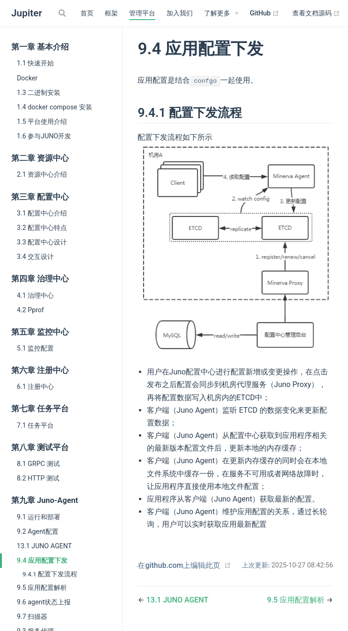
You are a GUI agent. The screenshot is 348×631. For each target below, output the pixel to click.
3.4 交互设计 (35, 256)
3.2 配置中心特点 (42, 227)
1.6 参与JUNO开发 (44, 136)
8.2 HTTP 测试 (38, 478)
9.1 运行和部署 (38, 517)
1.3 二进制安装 (38, 92)
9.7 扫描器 (32, 616)
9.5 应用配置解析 (42, 587)
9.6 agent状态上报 (44, 602)
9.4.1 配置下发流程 (49, 574)
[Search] (63, 13)
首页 (87, 13)
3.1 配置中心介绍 (42, 213)
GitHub (264, 13)
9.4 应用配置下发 (42, 560)
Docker (27, 78)
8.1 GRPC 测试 (38, 463)
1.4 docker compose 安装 (54, 107)
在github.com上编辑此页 (179, 565)
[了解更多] (221, 13)
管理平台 (142, 13)
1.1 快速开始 (35, 63)
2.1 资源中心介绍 (42, 174)
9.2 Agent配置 (37, 531)
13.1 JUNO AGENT (44, 546)
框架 (111, 13)
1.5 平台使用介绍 (42, 121)
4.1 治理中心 (35, 295)
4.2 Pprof (30, 310)
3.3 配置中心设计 (42, 242)
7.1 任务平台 (35, 425)
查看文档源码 (316, 13)
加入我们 (180, 13)
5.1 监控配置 (35, 348)
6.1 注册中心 (35, 386)
